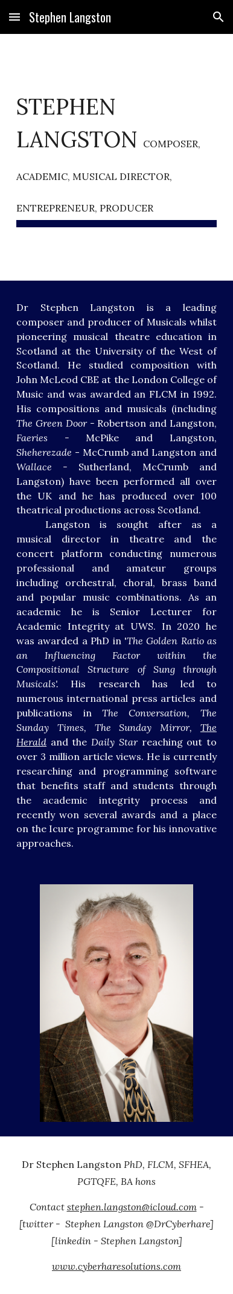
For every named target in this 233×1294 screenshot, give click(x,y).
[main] (116, 157)
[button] (14, 16)
